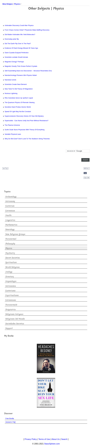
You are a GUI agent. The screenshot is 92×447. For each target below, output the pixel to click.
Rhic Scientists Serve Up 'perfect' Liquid (17, 98)
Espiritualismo (12, 295)
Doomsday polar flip (10, 39)
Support (9, 328)
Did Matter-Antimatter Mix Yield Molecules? (18, 34)
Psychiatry (10, 253)
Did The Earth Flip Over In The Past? (16, 43)
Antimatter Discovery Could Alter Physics (18, 25)
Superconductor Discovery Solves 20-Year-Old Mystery (23, 116)
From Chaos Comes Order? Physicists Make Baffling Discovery (25, 30)
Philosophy (10, 243)
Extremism (10, 210)
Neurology (10, 229)
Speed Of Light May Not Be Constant (16, 111)
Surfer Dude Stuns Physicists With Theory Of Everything (23, 130)
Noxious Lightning (9, 93)
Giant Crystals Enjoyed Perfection (15, 53)
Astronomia (10, 286)
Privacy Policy (31, 439)
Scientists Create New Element (14, 84)
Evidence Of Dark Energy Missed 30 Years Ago (20, 48)
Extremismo (10, 300)
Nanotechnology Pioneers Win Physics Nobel (19, 75)
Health (8, 215)
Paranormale (11, 304)
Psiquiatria (10, 309)
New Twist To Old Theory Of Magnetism (17, 89)
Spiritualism (11, 262)
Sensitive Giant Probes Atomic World (16, 107)
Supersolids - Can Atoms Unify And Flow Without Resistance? (25, 120)
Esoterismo (10, 290)
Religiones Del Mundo (15, 319)
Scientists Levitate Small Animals (15, 57)
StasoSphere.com (52, 444)
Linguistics (10, 220)
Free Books (9, 418)
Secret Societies (12, 257)
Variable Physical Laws (11, 134)
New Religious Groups (15, 234)
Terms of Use (44, 439)
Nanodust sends (9, 80)
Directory (9, 276)
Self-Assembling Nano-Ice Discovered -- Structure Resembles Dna (27, 71)
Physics (8, 248)
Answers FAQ (10, 422)
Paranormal (10, 239)
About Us (56, 439)
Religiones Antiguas (14, 314)
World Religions (12, 267)
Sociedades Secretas (14, 323)
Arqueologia (10, 281)
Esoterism (9, 206)
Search (64, 439)
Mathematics (11, 225)
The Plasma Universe (11, 125)
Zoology (8, 272)
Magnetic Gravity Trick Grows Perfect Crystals (19, 66)
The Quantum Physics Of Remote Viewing (18, 102)
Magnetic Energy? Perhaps (13, 62)
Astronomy (10, 201)
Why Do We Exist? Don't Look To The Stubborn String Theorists (26, 139)
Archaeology (11, 196)
